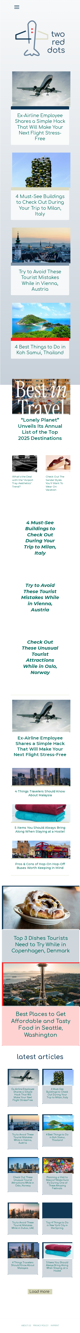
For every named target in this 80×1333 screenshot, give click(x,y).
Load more (39, 1292)
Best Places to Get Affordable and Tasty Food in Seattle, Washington (40, 1024)
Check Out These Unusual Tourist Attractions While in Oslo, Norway (40, 657)
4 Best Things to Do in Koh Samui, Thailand (40, 349)
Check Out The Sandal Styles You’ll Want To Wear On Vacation (55, 483)
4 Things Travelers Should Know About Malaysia (40, 793)
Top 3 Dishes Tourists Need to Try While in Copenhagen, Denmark (41, 945)
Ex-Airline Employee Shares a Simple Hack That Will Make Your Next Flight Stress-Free (40, 127)
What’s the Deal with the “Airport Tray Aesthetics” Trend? (22, 481)
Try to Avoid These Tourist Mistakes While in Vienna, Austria (40, 280)
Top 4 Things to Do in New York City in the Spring (57, 1225)
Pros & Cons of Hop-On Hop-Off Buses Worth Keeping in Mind (40, 866)
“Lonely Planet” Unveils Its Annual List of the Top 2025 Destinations (40, 429)
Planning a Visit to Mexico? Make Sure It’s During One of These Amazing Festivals (57, 1183)
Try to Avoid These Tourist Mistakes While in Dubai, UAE (23, 1225)
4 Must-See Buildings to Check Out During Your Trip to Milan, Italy (40, 205)
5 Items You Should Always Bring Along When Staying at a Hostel (40, 829)
